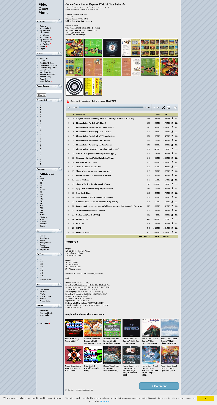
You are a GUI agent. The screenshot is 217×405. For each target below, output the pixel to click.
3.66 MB (157, 158)
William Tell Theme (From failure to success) (93, 175)
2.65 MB (157, 210)
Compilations (45, 247)
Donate (43, 46)
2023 (41, 264)
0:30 (148, 175)
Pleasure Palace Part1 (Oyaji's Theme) (91, 123)
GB (41, 192)
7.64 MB (167, 119)
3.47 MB (157, 149)
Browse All (44, 58)
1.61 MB (157, 180)
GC (41, 183)
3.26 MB (157, 162)
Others (42, 226)
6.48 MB (167, 140)
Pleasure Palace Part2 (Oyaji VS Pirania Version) (95, 127)
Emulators (44, 311)
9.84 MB (167, 210)
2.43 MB (157, 123)
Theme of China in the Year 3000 (88, 167)
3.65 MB (157, 202)
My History (44, 33)
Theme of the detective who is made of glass (93, 184)
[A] (53, 74)
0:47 (148, 180)
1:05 (148, 119)
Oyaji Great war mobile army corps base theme (94, 189)
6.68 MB (167, 197)
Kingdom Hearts (46, 313)
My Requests (45, 42)
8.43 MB (167, 154)
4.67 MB (167, 171)
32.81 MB (166, 228)
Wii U (42, 188)
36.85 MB (166, 224)
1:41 (148, 158)
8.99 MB (157, 232)
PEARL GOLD (82, 219)
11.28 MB (156, 228)
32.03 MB (166, 232)
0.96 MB (157, 206)
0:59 (148, 189)
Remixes (43, 245)
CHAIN (79, 228)
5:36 (148, 224)
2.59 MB (157, 193)
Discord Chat (46, 81)
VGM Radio (44, 315)
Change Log (92, 30)
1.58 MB (157, 171)
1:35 (148, 162)
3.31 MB (157, 167)
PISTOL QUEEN (83, 232)
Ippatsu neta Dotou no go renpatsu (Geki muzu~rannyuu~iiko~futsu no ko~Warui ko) (109, 206)
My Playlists (45, 44)
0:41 (148, 132)
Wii (41, 185)
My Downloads (45, 28)
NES (41, 176)
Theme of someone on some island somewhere (93, 171)
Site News (43, 292)
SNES (42, 178)
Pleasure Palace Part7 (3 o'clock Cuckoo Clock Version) (97, 149)
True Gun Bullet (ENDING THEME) (90, 210)
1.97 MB (157, 136)
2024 (41, 262)
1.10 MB (157, 175)
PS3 (41, 206)
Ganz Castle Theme (83, 193)
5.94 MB (167, 215)
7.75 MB (167, 123)
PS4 (41, 208)
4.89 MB (167, 127)
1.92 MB (157, 197)
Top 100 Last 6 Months (48, 65)
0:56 (148, 136)
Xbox (42, 219)
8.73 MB (167, 193)
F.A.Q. (42, 294)
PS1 (41, 201)
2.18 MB (157, 119)
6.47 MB (167, 136)
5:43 (148, 228)
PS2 (41, 203)
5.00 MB (167, 132)
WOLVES (80, 224)
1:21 (148, 210)
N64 (41, 181)
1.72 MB (157, 215)
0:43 (148, 127)
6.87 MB (167, 189)
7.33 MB (167, 145)
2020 (41, 271)
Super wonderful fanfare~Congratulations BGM (94, 197)
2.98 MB (157, 154)
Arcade (76, 14)
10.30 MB (166, 162)
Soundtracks (44, 238)
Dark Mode (45, 323)
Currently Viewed (46, 70)
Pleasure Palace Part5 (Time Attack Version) (93, 140)
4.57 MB (167, 180)
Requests (43, 79)
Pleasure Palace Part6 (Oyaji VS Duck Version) (94, 145)
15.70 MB (166, 184)
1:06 (148, 123)
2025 (41, 259)
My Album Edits (46, 39)
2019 (41, 273)
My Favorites (45, 30)
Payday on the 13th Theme (86, 162)
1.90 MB (157, 189)
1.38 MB (157, 132)
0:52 (148, 215)
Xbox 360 (43, 221)
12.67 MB (166, 202)
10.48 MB (166, 167)
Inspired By (44, 249)
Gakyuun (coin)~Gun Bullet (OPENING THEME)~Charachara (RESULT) (105, 119)
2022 (41, 266)
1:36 (148, 149)
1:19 (148, 193)
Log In (42, 49)
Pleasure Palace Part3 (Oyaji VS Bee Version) (93, 132)
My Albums (44, 35)
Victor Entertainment (84, 21)
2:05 (148, 184)
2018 (41, 275)
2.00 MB (157, 140)
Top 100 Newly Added (48, 68)
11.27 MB (156, 224)
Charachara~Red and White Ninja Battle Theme (95, 158)
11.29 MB (166, 149)
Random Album (46, 74)
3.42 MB (167, 175)
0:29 (148, 206)
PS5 (41, 210)
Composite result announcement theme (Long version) (97, 202)
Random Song (45, 77)
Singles (42, 240)
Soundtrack (79, 32)
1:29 (148, 154)
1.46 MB (157, 127)
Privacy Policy (45, 301)
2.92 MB (167, 206)
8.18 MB (157, 219)
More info (104, 401)
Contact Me (44, 290)
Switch (42, 190)
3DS (41, 199)
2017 (41, 277)
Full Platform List (47, 174)
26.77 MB (166, 219)
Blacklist (43, 299)
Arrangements (45, 243)
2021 (41, 268)
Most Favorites (45, 72)
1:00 (148, 145)
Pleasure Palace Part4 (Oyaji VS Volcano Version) (95, 136)
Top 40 (42, 61)
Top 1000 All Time (47, 63)
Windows (43, 217)
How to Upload (45, 296)
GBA (42, 194)
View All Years (45, 280)
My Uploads (45, 37)
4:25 (148, 232)
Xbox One (43, 224)
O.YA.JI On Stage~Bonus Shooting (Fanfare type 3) (96, 154)
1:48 (148, 202)
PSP (41, 212)
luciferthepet (80, 35)
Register (43, 26)
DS (41, 197)
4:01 (148, 219)
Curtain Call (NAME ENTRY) (88, 215)
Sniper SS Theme (82, 180)
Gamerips (43, 236)
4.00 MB (157, 184)
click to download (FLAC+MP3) (103, 101)
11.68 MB (166, 158)
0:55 (148, 140)
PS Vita (42, 215)
